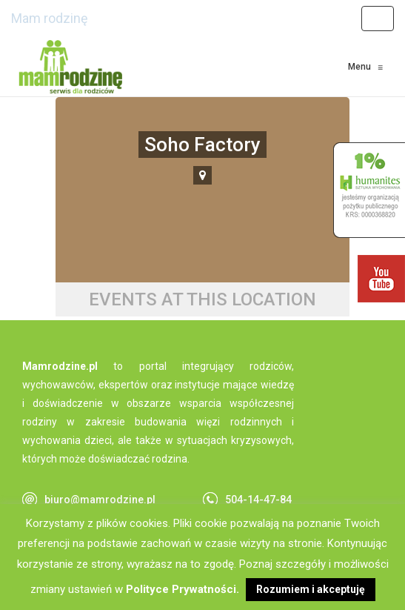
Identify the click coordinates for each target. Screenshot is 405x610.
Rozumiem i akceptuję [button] (310, 589)
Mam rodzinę (49, 18)
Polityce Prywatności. (182, 589)
